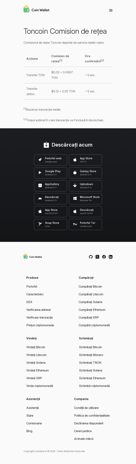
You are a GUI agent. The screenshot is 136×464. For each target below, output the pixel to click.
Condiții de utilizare (86, 408)
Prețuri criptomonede (40, 325)
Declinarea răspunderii (88, 423)
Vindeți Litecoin (36, 355)
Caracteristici (34, 294)
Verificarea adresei (38, 310)
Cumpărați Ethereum (92, 310)
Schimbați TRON (90, 362)
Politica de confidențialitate (92, 415)
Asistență (32, 408)
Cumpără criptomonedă (94, 325)
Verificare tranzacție (39, 317)
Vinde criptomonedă (39, 386)
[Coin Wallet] (36, 9)
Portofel (31, 286)
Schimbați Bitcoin (90, 347)
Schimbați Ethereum (92, 378)
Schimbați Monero (91, 355)
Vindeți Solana (35, 362)
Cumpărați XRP (89, 317)
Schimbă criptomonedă (94, 386)
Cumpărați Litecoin (91, 294)
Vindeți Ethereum (37, 370)
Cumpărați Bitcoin (90, 286)
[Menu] (110, 10)
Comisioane (34, 423)
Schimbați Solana (90, 370)
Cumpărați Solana (90, 302)
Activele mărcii (83, 439)
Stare (29, 415)
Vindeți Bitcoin (35, 347)
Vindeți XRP (34, 378)
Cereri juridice (83, 431)
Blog (29, 431)
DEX (29, 302)
